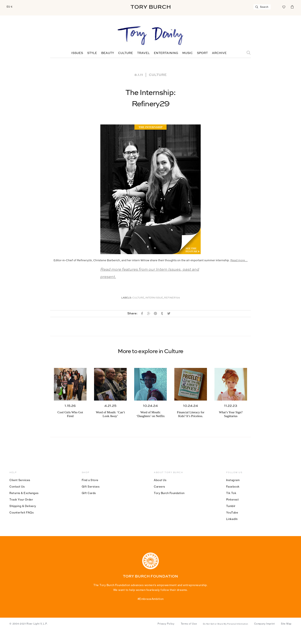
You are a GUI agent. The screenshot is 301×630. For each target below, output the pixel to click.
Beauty (107, 53)
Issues (77, 53)
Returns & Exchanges (24, 493)
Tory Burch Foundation (169, 493)
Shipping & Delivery (22, 506)
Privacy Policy (166, 623)
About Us (160, 480)
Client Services (19, 480)
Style (92, 53)
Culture (125, 53)
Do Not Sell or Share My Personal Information (225, 624)
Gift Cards (89, 493)
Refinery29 (172, 298)
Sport (202, 53)
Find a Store (90, 480)
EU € (10, 6)
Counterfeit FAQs (21, 512)
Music (187, 53)
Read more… (239, 260)
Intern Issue (154, 298)
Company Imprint (264, 623)
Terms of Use (189, 623)
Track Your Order (21, 499)
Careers (159, 486)
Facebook (233, 486)
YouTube (232, 512)
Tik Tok (231, 493)
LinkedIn (232, 519)
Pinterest (232, 499)
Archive (219, 53)
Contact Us (17, 486)
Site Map (286, 623)
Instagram (233, 480)
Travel (143, 53)
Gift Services (91, 486)
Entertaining (166, 53)
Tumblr (231, 506)
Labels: (126, 298)
